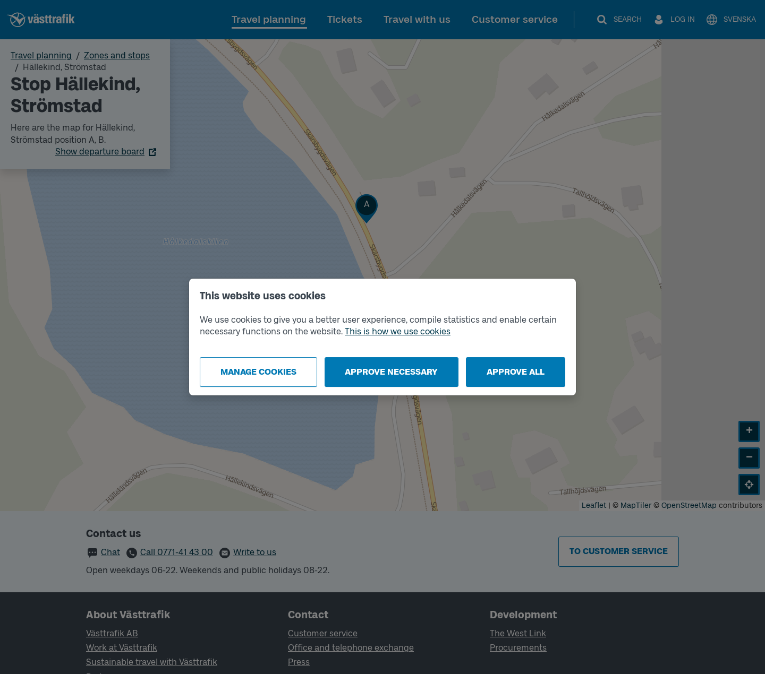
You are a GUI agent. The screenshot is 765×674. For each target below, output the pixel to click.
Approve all (516, 372)
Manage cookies (258, 372)
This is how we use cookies (397, 331)
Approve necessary (391, 372)
